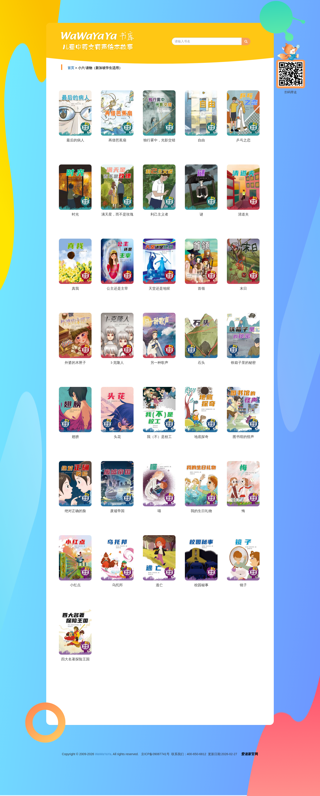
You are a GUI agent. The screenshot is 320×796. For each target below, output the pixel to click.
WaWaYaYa (103, 754)
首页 (71, 68)
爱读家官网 (249, 754)
